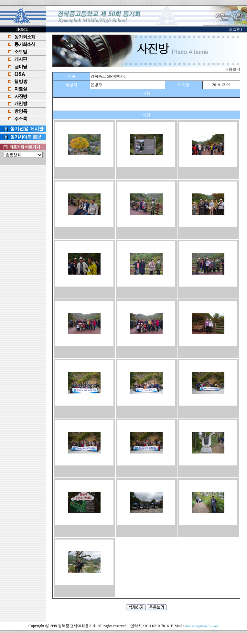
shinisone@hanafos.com (202, 626)
